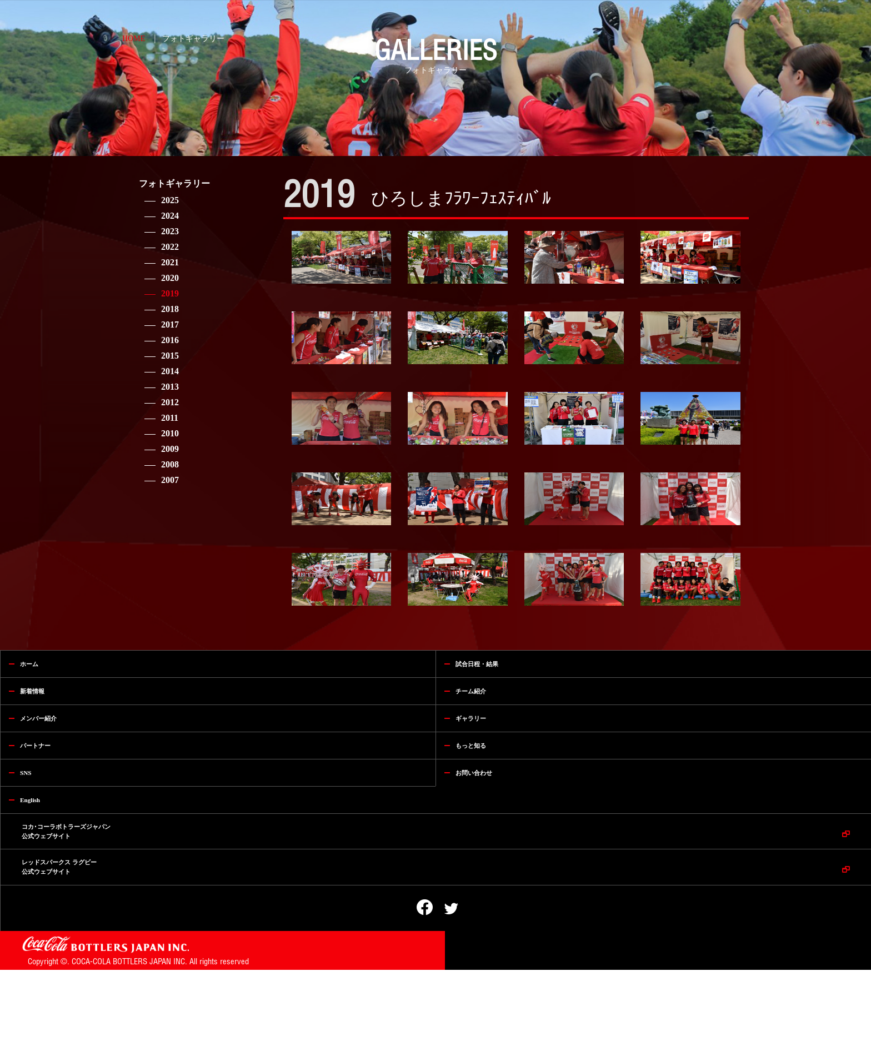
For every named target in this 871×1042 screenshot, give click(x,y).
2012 (170, 402)
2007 (170, 480)
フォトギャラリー (193, 38)
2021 (170, 262)
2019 (170, 293)
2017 (170, 324)
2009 (170, 449)
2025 (170, 200)
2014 (170, 371)
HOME (133, 38)
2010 (170, 433)
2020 (170, 278)
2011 (169, 417)
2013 (170, 386)
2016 (170, 340)
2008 (170, 464)
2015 (170, 355)
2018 (170, 309)
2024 (170, 215)
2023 (170, 231)
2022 (170, 246)
